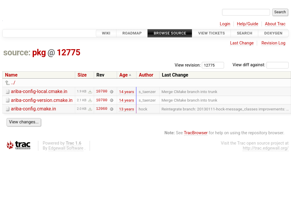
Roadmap (132, 33)
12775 (68, 52)
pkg (39, 52)
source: (17, 52)
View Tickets (211, 33)
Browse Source (170, 33)
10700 (101, 91)
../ (13, 82)
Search (244, 33)
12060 (101, 109)
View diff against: (261, 64)
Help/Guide (247, 23)
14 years (126, 91)
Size (82, 75)
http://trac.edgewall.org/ (266, 148)
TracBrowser (196, 132)
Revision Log (274, 43)
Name (11, 75)
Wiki (106, 33)
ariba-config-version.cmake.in (42, 100)
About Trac (275, 23)
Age (123, 75)
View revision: (188, 64)
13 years (126, 109)
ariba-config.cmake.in (33, 109)
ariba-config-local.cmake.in (39, 91)
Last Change (242, 43)
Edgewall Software (65, 148)
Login (225, 23)
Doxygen (273, 33)
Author (146, 75)
